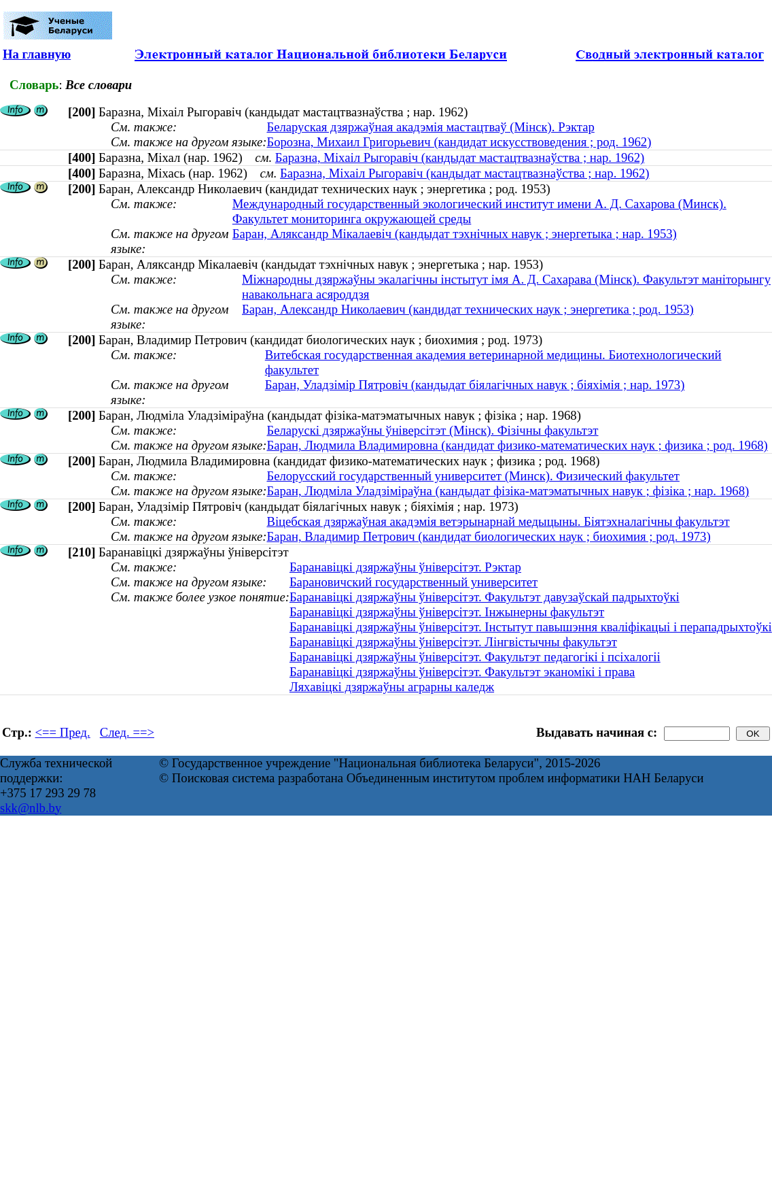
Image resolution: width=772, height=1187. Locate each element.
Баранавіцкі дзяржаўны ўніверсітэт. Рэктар (405, 567)
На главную (37, 54)
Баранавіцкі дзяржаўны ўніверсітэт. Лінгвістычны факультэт (453, 642)
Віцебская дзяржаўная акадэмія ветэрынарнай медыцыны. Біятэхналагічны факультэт (497, 521)
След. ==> (127, 732)
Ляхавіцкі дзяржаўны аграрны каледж (392, 687)
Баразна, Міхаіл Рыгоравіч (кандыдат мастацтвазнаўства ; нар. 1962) (459, 157)
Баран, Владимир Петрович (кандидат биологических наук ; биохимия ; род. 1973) (488, 536)
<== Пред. (62, 732)
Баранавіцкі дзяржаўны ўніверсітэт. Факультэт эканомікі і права (462, 672)
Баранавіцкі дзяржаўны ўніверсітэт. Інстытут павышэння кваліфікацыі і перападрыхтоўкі (531, 627)
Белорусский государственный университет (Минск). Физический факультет (472, 476)
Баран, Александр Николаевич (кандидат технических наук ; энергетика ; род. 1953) (468, 309)
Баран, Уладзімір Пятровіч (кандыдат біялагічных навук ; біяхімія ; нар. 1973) (475, 385)
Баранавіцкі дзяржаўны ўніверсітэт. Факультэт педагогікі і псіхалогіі (475, 657)
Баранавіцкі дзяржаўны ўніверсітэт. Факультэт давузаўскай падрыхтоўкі (485, 597)
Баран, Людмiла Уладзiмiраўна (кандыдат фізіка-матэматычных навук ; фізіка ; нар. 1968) (507, 491)
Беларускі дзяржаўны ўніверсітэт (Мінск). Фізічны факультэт (432, 430)
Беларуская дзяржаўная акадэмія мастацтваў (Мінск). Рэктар (430, 127)
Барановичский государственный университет (414, 582)
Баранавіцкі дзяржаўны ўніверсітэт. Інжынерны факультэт (447, 612)
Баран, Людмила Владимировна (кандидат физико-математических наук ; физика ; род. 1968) (516, 445)
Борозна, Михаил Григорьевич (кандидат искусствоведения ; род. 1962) (458, 142)
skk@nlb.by (30, 808)
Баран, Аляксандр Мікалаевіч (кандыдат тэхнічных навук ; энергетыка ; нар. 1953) (454, 234)
